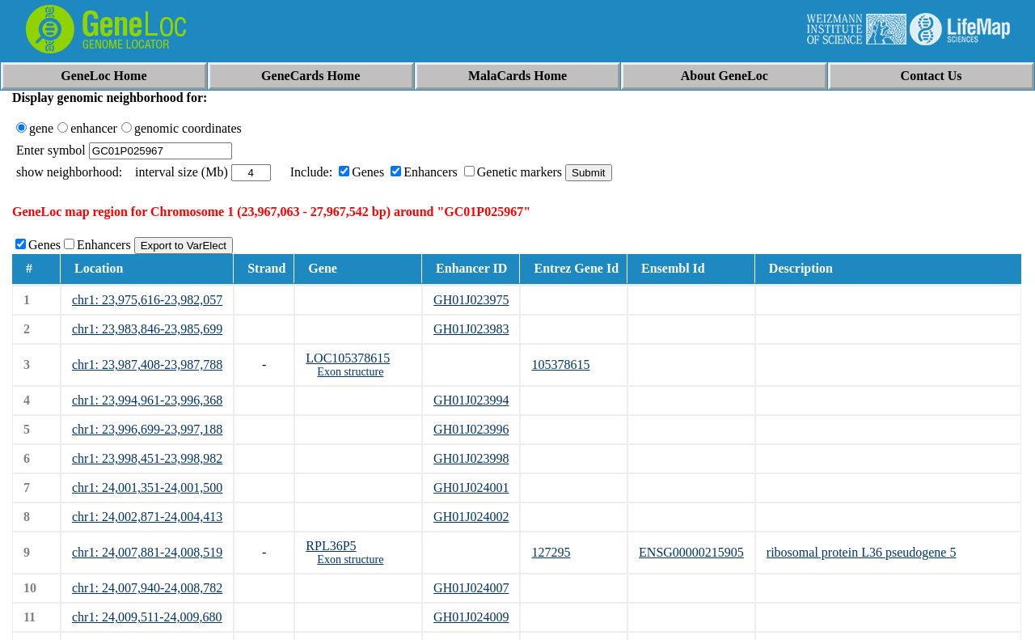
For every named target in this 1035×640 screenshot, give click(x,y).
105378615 (560, 364)
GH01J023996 (471, 429)
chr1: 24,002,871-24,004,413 (147, 516)
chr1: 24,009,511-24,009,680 (147, 617)
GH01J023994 (471, 400)
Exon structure (350, 372)
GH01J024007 (471, 588)
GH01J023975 (471, 300)
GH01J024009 (471, 617)
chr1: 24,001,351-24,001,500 (147, 487)
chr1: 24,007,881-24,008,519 (147, 552)
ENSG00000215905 (691, 552)
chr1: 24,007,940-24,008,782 (147, 588)
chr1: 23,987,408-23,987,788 (147, 364)
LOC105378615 (348, 358)
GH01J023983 (471, 329)
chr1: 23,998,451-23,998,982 (147, 458)
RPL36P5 (331, 546)
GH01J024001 (471, 487)
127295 (550, 552)
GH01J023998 (471, 458)
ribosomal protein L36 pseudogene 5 (862, 552)
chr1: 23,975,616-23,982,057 (147, 300)
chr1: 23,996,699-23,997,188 (147, 429)
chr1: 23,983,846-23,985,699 (147, 329)
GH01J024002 (471, 516)
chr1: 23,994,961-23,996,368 (147, 400)
